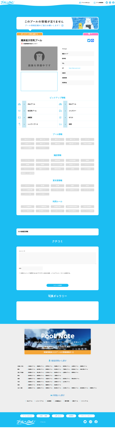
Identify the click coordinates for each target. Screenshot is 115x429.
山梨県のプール (66, 374)
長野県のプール (75, 374)
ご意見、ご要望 (43, 417)
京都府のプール (40, 380)
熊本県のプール (57, 389)
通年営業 (67, 402)
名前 (20, 270)
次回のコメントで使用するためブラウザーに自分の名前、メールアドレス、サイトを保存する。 (46, 275)
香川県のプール (40, 386)
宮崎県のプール (75, 389)
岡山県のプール (49, 383)
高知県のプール (57, 386)
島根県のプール (40, 383)
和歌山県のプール (75, 380)
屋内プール (75, 402)
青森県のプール (40, 368)
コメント (22, 251)
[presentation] (57, 280)
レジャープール (39, 402)
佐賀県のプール (40, 389)
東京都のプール (75, 371)
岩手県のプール (49, 368)
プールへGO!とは (84, 2)
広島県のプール (57, 383)
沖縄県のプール (93, 389)
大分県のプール (66, 389)
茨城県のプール (31, 371)
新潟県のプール (31, 374)
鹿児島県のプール (84, 389)
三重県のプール (57, 377)
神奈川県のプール (84, 371)
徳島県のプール (31, 386)
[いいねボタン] (89, 34)
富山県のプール (40, 374)
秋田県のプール (66, 368)
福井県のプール (57, 374)
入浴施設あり (58, 402)
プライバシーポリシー (86, 417)
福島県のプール (83, 368)
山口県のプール (66, 383)
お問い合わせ (58, 417)
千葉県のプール (66, 371)
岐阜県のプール (31, 377)
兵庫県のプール (57, 380)
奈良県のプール (66, 380)
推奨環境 (71, 417)
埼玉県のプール (57, 371)
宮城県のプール (57, 368)
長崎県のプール (49, 389)
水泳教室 (49, 402)
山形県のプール (75, 368)
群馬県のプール (49, 371)
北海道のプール (31, 368)
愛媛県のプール (49, 386)
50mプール (29, 402)
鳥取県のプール (31, 383)
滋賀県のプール (31, 380)
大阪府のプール (49, 380)
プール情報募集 (98, 2)
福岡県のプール (31, 389)
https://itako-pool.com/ (74, 68)
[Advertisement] (57, 10)
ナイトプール (84, 402)
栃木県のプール (40, 371)
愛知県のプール (49, 377)
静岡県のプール (40, 377)
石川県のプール (49, 374)
